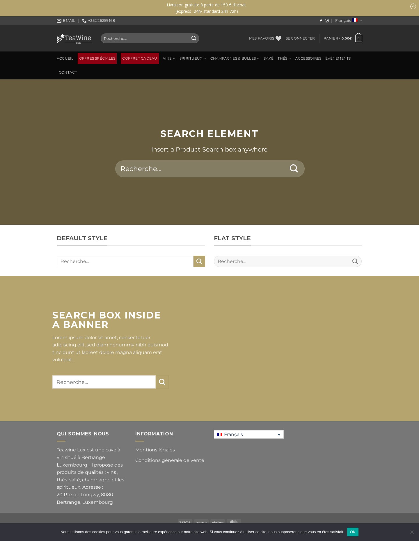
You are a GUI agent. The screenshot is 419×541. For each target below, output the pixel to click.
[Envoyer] (194, 38)
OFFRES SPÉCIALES (97, 58)
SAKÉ (269, 58)
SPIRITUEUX (193, 58)
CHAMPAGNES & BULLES (235, 58)
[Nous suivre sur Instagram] (327, 21)
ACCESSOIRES (308, 58)
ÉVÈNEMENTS (338, 58)
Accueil (65, 58)
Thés (284, 58)
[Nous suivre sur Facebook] (321, 21)
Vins (169, 58)
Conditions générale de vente (169, 460)
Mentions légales (155, 450)
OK (353, 532)
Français (348, 21)
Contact (68, 72)
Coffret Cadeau (139, 58)
